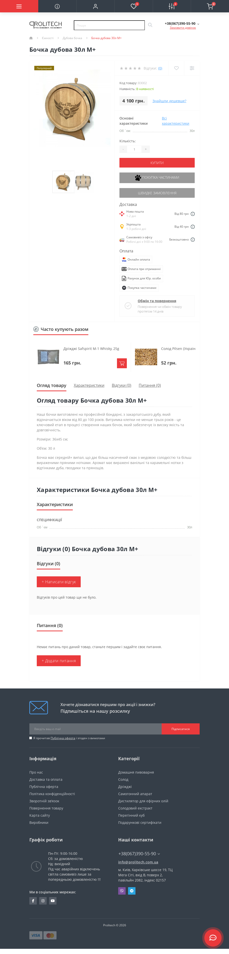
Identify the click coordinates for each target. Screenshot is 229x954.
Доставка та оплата (45, 779)
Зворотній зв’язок (44, 801)
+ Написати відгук (59, 582)
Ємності (48, 38)
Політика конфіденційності (52, 793)
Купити (157, 162)
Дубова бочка (72, 38)
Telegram (132, 891)
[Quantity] (134, 149)
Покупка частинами (157, 178)
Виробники (38, 822)
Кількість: (127, 141)
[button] (95, 6)
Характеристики (89, 385)
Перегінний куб (131, 815)
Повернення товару (46, 808)
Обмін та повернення (157, 300)
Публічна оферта (63, 738)
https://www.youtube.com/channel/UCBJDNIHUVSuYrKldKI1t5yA (53, 901)
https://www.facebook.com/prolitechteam (33, 901)
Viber (122, 891)
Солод (123, 779)
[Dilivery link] (193, 213)
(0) (160, 68)
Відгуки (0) (121, 385)
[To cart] (122, 363)
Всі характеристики (175, 121)
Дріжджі (125, 786)
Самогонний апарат (135, 793)
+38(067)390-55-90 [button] (139, 853)
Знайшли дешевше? (169, 100)
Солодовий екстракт (135, 808)
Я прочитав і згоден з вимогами (69, 738)
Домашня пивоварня (136, 772)
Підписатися (181, 729)
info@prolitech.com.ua (138, 862)
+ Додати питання (59, 660)
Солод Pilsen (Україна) (179, 348)
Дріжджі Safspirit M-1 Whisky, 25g (91, 348)
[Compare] (192, 68)
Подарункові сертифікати (139, 822)
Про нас (36, 772)
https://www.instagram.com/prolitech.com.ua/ (42, 901)
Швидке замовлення (157, 193)
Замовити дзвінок (183, 27)
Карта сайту (39, 815)
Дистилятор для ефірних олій (143, 801)
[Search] (150, 25)
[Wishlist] (176, 68)
